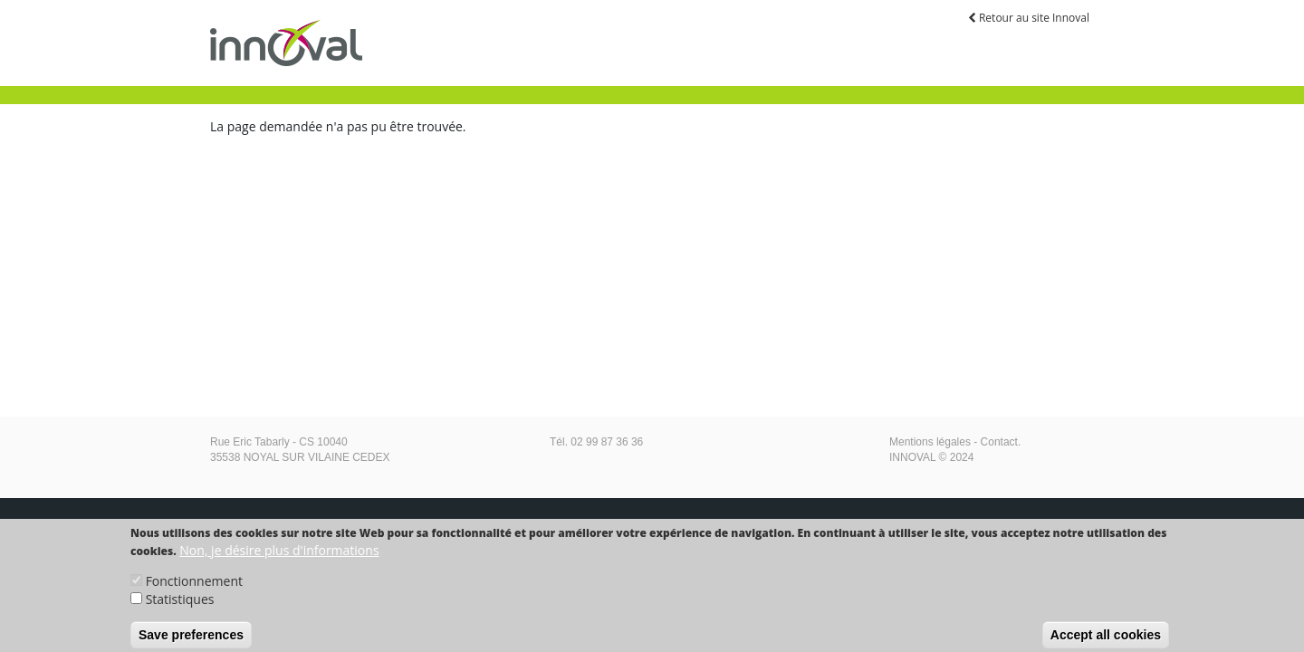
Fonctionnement (194, 586)
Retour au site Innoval (1028, 17)
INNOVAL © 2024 (931, 457)
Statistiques (180, 604)
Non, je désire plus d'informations (279, 555)
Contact (999, 442)
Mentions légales (930, 442)
